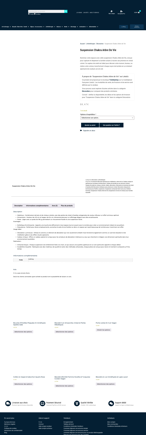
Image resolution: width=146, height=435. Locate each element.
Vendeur (37, 14)
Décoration (99, 44)
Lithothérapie (90, 44)
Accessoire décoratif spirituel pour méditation (103, 181)
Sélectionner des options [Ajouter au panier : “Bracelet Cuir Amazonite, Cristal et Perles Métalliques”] (64, 331)
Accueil (82, 44)
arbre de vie (119, 181)
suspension (102, 189)
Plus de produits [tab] (67, 206)
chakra (107, 185)
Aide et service (94, 12)
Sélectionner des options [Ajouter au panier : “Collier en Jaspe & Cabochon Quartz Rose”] (23, 384)
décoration (113, 185)
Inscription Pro (121, 13)
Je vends (79, 12)
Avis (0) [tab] (55, 206)
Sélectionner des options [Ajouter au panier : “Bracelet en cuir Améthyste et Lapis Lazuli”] (105, 384)
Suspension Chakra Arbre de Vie (99, 190)
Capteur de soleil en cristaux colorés (95, 185)
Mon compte (112, 13)
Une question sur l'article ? (111, 125)
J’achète (86, 12)
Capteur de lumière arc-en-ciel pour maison (118, 183)
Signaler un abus (87, 131)
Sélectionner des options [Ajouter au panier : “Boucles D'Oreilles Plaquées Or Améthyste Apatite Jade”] (23, 331)
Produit (31, 14)
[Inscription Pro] (121, 11)
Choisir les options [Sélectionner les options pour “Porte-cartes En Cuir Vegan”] (103, 330)
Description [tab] (18, 206)
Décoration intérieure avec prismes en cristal (105, 187)
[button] (6, 26)
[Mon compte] (112, 11)
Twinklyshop (114, 80)
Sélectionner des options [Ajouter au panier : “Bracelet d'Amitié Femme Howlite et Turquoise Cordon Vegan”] (64, 386)
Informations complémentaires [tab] (37, 206)
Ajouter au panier (90, 125)
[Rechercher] (65, 11)
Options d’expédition (88, 114)
